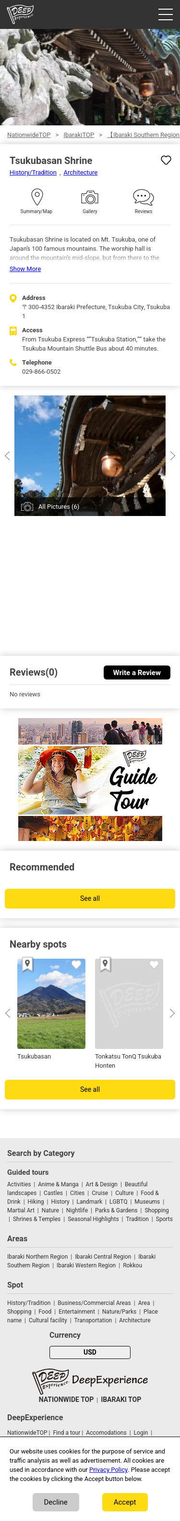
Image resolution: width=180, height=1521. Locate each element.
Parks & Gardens (116, 1210)
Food (44, 1311)
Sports (164, 1219)
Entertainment (77, 1311)
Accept (125, 1502)
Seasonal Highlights (93, 1219)
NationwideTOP (28, 134)
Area (144, 1303)
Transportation (93, 1320)
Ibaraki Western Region (86, 1265)
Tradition (137, 1219)
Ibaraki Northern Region (37, 1256)
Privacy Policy (108, 1469)
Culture (124, 1193)
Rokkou (132, 1265)
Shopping (156, 1210)
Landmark (90, 1201)
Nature (50, 1210)
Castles (53, 1193)
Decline (56, 1502)
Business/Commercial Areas (94, 1303)
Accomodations (106, 1432)
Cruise (100, 1193)
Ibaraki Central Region (103, 1256)
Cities (77, 1193)
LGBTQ (118, 1201)
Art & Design (102, 1184)
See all (90, 899)
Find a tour (66, 1432)
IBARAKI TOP (121, 1400)
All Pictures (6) (58, 506)
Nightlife (77, 1210)
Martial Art (21, 1210)
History (60, 1201)
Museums (147, 1201)
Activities (19, 1184)
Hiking (36, 1201)
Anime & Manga (58, 1184)
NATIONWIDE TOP (66, 1400)
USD (90, 1352)
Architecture (81, 172)
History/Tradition (33, 172)
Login (141, 1432)
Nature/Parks (119, 1311)
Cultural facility (48, 1320)
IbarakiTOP (78, 134)
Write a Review (137, 672)
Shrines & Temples (36, 1219)
